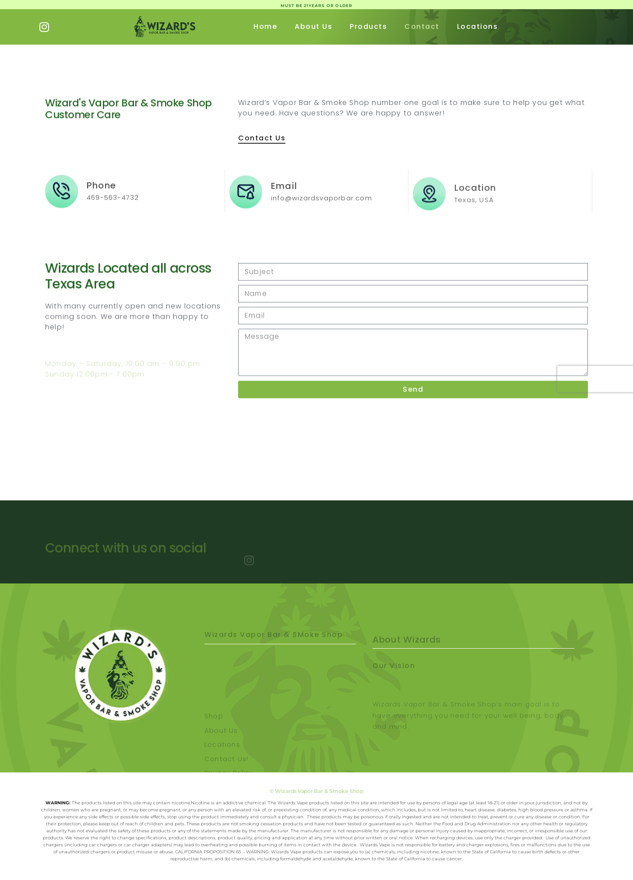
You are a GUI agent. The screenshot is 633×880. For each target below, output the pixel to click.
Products (368, 26)
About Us (313, 26)
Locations (477, 26)
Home (265, 26)
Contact (422, 26)
